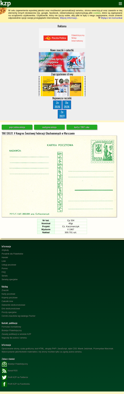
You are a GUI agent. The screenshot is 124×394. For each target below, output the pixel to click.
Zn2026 (57, 105)
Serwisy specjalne (10, 279)
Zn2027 (62, 114)
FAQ (4, 272)
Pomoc (5, 268)
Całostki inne (7, 301)
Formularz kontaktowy (11, 327)
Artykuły (5, 250)
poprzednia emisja (17, 127)
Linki (4, 261)
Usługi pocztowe (9, 265)
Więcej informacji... (69, 18)
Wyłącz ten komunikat (110, 18)
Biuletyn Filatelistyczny (12, 330)
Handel (5, 257)
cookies (97, 13)
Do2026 (66, 105)
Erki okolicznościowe (11, 309)
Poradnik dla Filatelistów (12, 254)
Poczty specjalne (9, 312)
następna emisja (49, 127)
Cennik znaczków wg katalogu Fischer (18, 316)
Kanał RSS (10, 371)
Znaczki (5, 290)
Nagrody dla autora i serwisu (14, 338)
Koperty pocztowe (9, 297)
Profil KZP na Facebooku (16, 384)
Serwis (5, 276)
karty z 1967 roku (81, 127)
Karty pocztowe (8, 294)
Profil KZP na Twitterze (15, 377)
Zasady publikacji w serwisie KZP (16, 334)
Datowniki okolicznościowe (13, 305)
